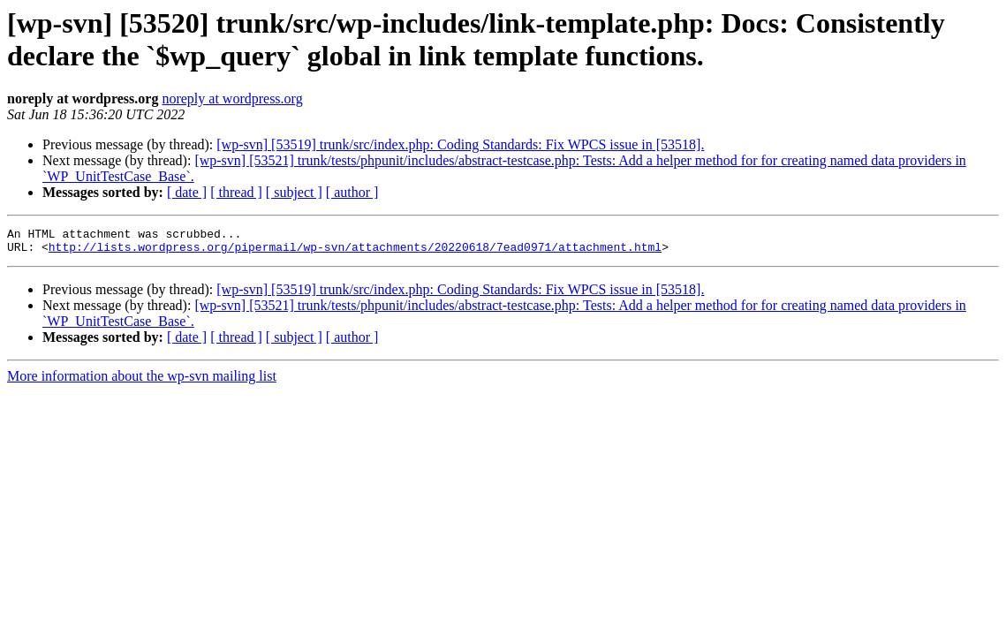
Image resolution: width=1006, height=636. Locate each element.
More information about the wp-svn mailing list (141, 381)
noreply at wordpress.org (232, 98)
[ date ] (187, 192)
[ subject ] (294, 192)
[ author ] (352, 192)
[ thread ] (236, 192)
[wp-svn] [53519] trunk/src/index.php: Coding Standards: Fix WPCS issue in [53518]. (460, 144)
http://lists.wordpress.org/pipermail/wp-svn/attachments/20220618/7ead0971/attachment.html (355, 252)
